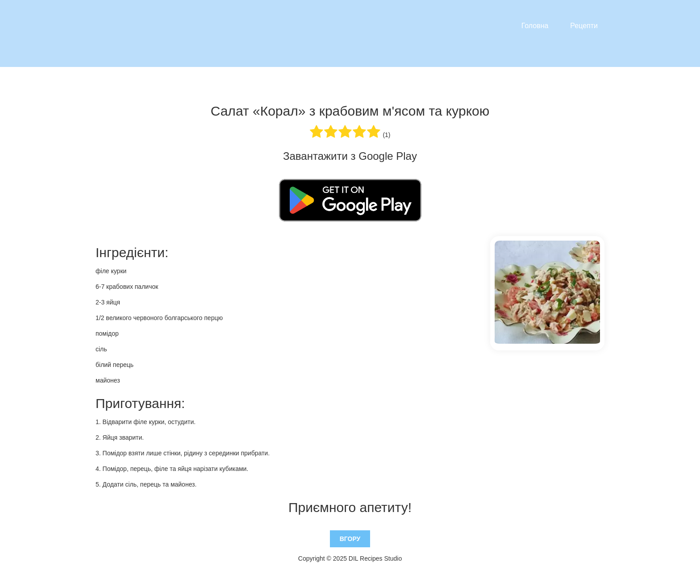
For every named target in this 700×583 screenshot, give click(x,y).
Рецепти (584, 25)
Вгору (350, 538)
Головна (535, 25)
